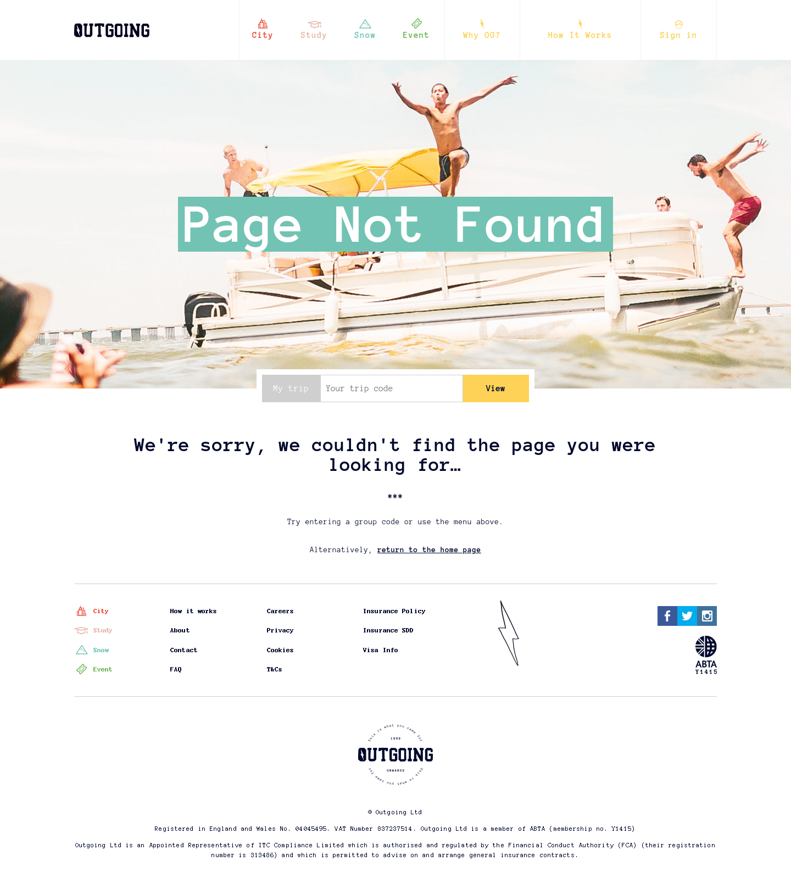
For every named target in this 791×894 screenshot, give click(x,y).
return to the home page (429, 550)
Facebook (667, 616)
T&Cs (274, 669)
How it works (194, 611)
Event (416, 35)
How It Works (580, 35)
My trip (291, 388)
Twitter (687, 616)
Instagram (707, 616)
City (263, 35)
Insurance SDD (389, 630)
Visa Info (381, 650)
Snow (365, 35)
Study (314, 35)
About (181, 630)
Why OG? (482, 35)
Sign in (679, 35)
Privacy (280, 630)
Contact (184, 650)
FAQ (176, 669)
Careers (280, 611)
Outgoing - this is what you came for (109, 24)
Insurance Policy (395, 611)
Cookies (280, 650)
